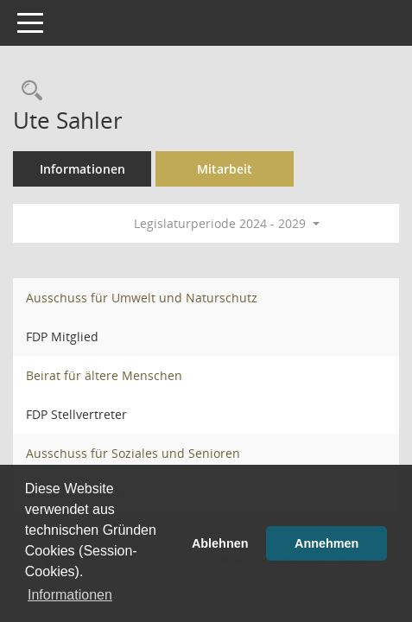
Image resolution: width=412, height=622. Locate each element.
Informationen (82, 169)
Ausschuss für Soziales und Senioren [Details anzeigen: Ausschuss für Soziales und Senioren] (133, 453)
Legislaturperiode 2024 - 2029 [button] (227, 223)
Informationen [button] (70, 594)
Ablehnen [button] (220, 543)
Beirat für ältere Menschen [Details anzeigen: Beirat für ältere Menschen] (104, 375)
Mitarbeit (224, 169)
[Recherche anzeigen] (27, 91)
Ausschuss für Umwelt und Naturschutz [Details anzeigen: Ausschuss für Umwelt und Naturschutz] (141, 297)
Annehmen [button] (326, 543)
